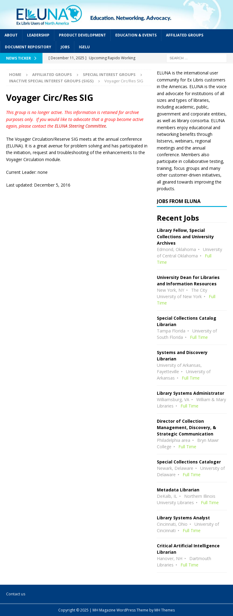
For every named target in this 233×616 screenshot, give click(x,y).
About (11, 35)
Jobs (65, 47)
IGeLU (84, 47)
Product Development (82, 35)
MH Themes (164, 610)
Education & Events (136, 35)
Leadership (38, 35)
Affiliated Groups (184, 35)
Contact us (15, 594)
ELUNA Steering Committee (80, 126)
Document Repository (28, 47)
